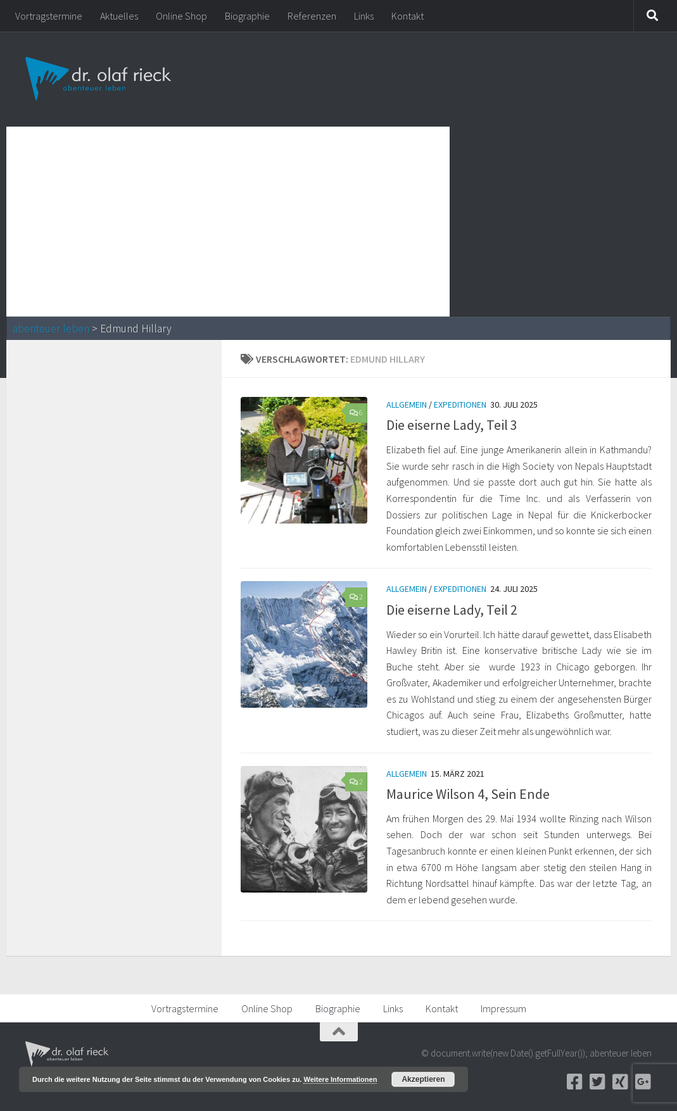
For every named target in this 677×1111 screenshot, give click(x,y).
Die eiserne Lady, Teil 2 (451, 609)
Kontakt (407, 15)
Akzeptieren (423, 1079)
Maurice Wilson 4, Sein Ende (468, 794)
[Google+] (643, 1082)
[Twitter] (597, 1082)
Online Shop (181, 15)
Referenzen (312, 15)
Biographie (247, 15)
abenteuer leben (51, 329)
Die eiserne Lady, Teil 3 (451, 425)
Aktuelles (119, 15)
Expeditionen (460, 404)
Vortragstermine (48, 15)
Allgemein (406, 404)
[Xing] (620, 1082)
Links (364, 15)
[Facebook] (574, 1082)
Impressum (503, 1008)
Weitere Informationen (340, 1079)
